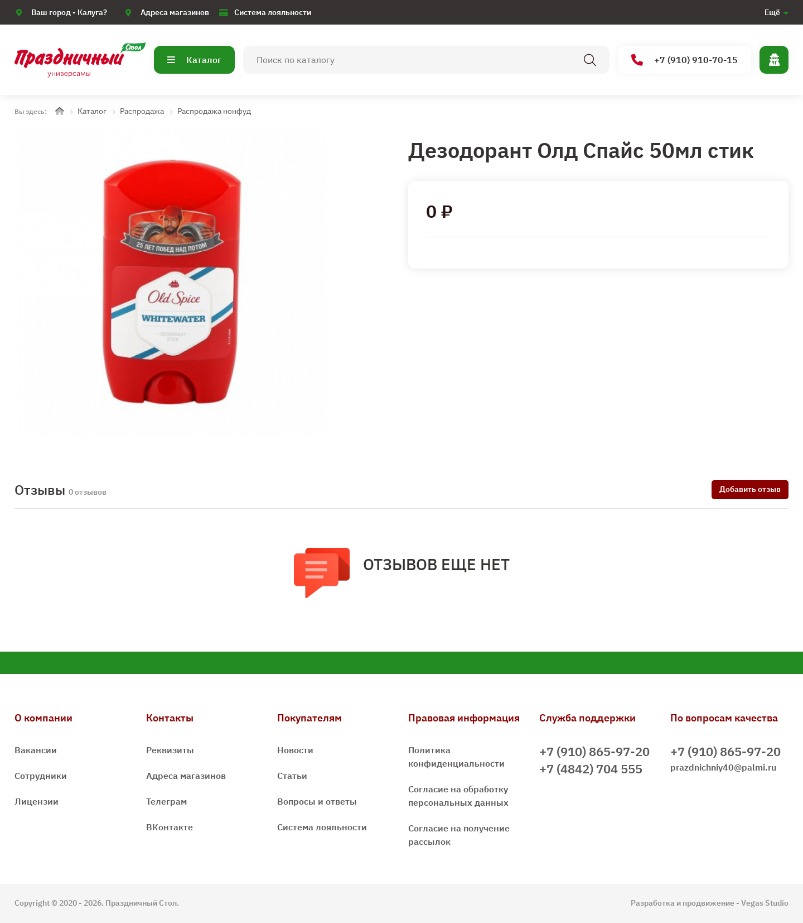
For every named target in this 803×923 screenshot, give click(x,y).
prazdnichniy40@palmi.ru (723, 767)
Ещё (772, 12)
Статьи (292, 775)
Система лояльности (272, 12)
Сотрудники (40, 775)
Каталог (194, 59)
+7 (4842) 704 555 (590, 769)
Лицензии (36, 801)
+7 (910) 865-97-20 (594, 751)
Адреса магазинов (175, 12)
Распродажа (142, 111)
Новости (295, 749)
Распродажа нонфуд (214, 111)
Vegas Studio (765, 903)
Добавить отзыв (750, 489)
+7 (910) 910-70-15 (684, 60)
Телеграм (166, 801)
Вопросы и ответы (317, 801)
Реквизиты (170, 749)
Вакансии (35, 749)
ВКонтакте (169, 827)
